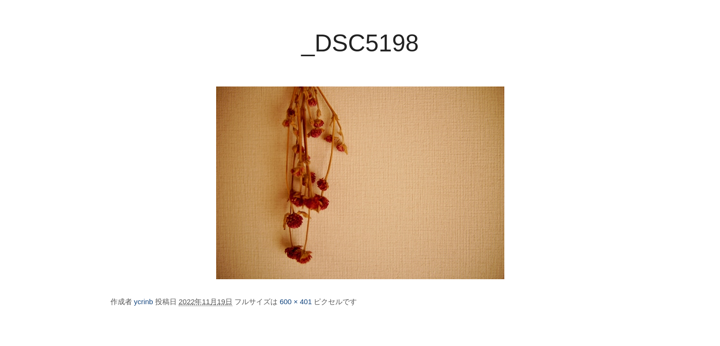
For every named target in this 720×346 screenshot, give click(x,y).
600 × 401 (296, 301)
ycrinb (143, 301)
